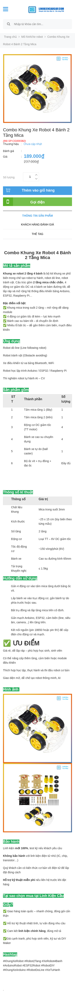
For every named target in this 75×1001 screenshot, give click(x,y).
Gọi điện (37, 202)
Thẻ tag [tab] (37, 234)
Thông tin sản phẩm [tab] (37, 215)
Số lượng (9, 176)
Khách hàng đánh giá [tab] (37, 224)
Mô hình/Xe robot (32, 36)
